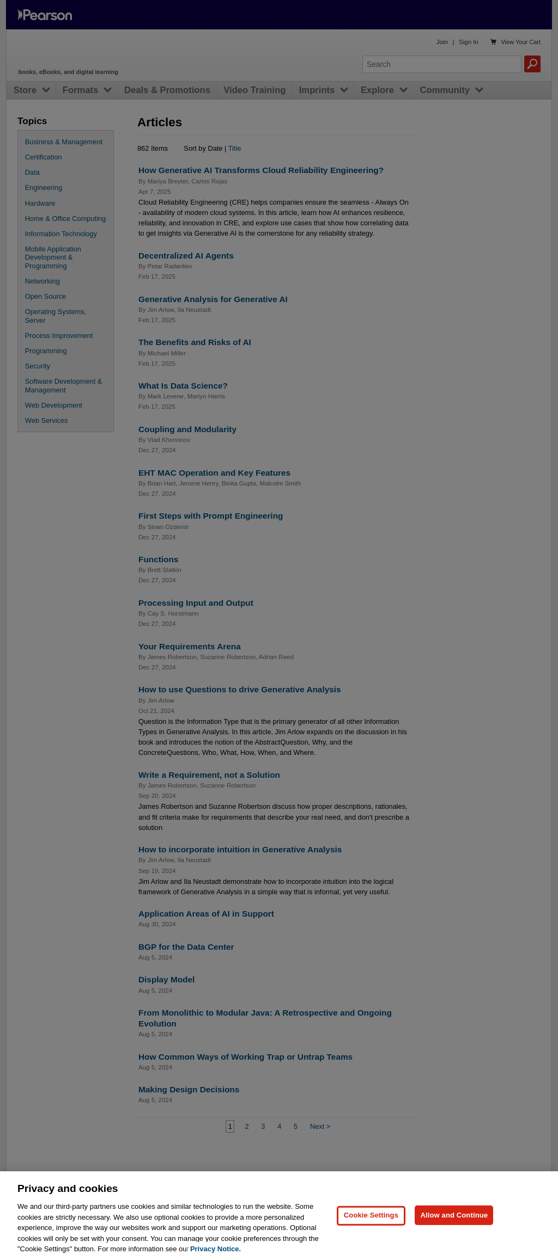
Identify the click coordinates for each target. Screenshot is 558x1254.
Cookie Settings (371, 1232)
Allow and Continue (454, 1232)
